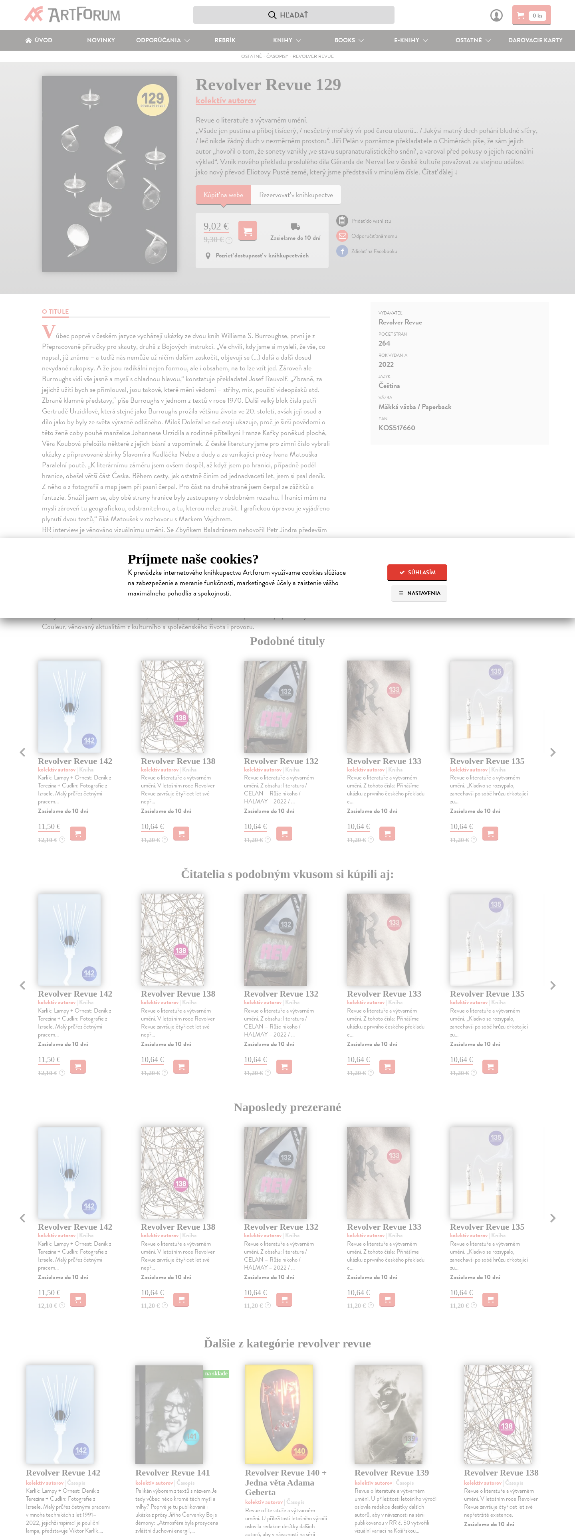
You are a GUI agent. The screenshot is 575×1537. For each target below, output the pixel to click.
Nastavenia (419, 593)
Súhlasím (417, 572)
